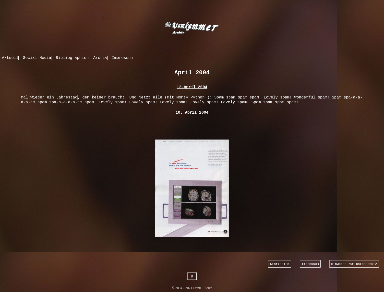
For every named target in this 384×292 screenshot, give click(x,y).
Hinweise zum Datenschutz (354, 264)
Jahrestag (66, 97)
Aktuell (10, 58)
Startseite (279, 264)
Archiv (100, 58)
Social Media (37, 58)
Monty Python (190, 97)
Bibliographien (72, 58)
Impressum (122, 58)
